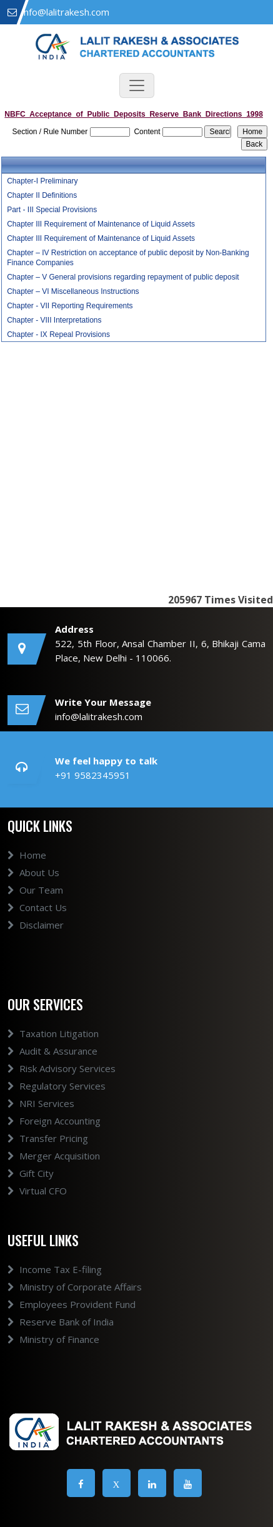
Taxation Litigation (53, 1033)
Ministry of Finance (53, 1339)
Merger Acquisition (53, 1155)
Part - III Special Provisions (52, 209)
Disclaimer (35, 925)
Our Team (35, 890)
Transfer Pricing (47, 1138)
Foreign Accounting (54, 1121)
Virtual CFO (37, 1190)
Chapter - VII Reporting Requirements (69, 305)
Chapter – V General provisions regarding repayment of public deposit (123, 277)
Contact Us (37, 907)
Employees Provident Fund (71, 1304)
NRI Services (40, 1103)
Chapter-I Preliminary (42, 181)
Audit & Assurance (52, 1051)
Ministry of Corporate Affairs (74, 1287)
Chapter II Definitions (42, 195)
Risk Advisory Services (61, 1068)
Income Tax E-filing (54, 1269)
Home (26, 855)
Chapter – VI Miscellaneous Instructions (73, 291)
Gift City (30, 1173)
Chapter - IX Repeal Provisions (58, 334)
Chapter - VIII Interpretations (54, 320)
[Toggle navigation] (136, 85)
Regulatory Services (56, 1086)
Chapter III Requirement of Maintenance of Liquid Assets (101, 224)
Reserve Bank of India (60, 1321)
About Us (33, 872)
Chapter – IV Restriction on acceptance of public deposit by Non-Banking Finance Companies (128, 257)
